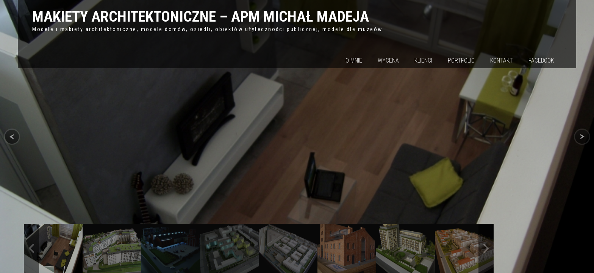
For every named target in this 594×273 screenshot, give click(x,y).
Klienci (423, 60)
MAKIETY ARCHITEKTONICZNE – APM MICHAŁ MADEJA (200, 16)
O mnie (353, 60)
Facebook (541, 60)
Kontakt (501, 60)
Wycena (388, 60)
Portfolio (461, 60)
